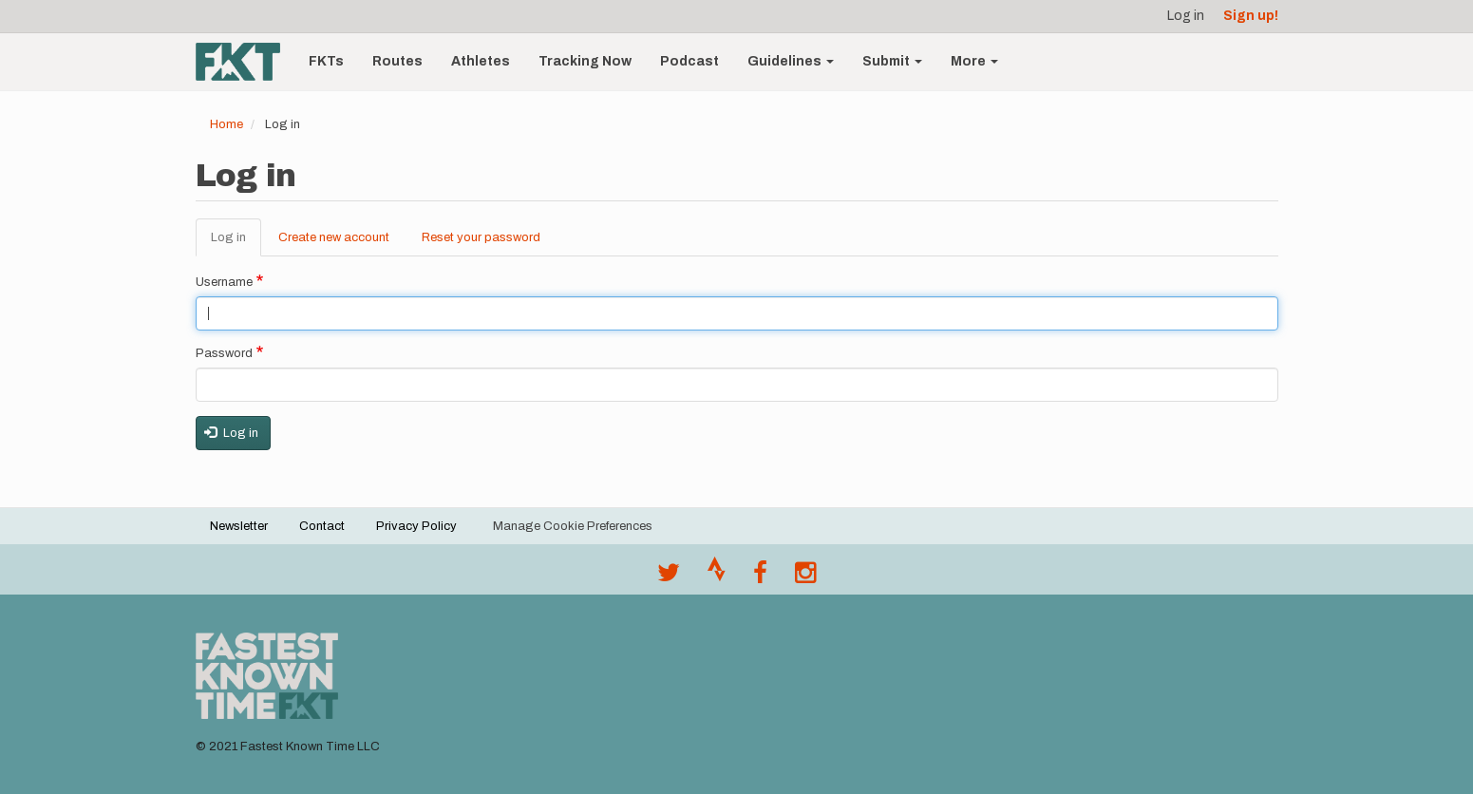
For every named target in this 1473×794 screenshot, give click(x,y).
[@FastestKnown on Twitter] (668, 577)
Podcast (689, 61)
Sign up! (1250, 16)
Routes (397, 61)
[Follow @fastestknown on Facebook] (760, 577)
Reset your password (481, 237)
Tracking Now (585, 61)
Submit (892, 61)
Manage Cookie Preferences (572, 526)
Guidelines (790, 61)
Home (226, 124)
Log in (1185, 16)
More (974, 61)
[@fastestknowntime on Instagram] (805, 577)
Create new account (333, 237)
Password (224, 353)
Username (224, 282)
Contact (322, 526)
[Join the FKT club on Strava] (717, 577)
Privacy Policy (416, 526)
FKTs (326, 61)
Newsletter (239, 526)
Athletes (480, 61)
